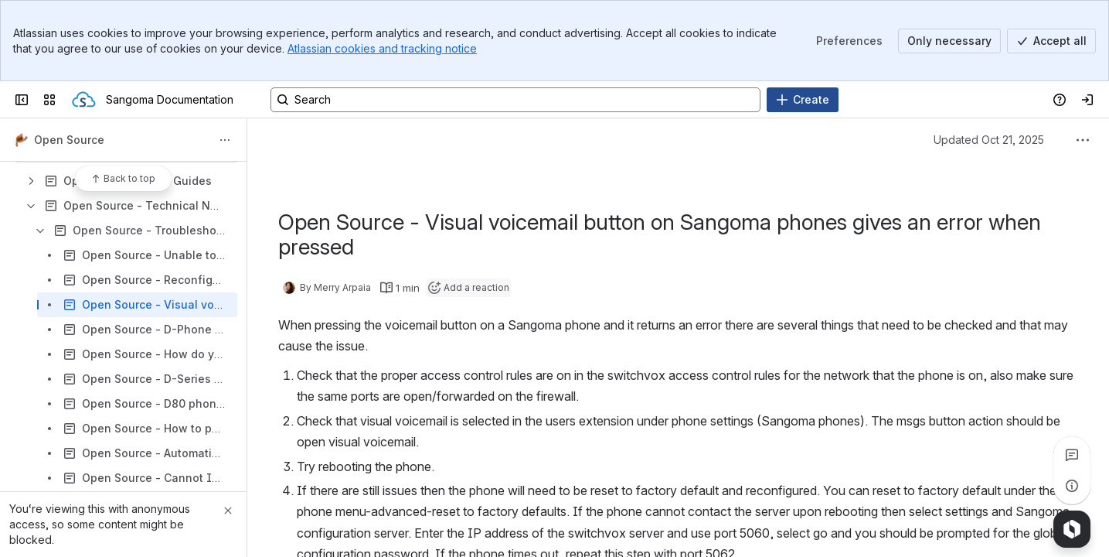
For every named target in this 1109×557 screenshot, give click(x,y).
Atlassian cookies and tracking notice (382, 48)
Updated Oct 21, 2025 (989, 139)
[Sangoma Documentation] (84, 99)
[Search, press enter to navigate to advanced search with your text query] (515, 99)
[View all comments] (1072, 455)
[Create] (803, 99)
